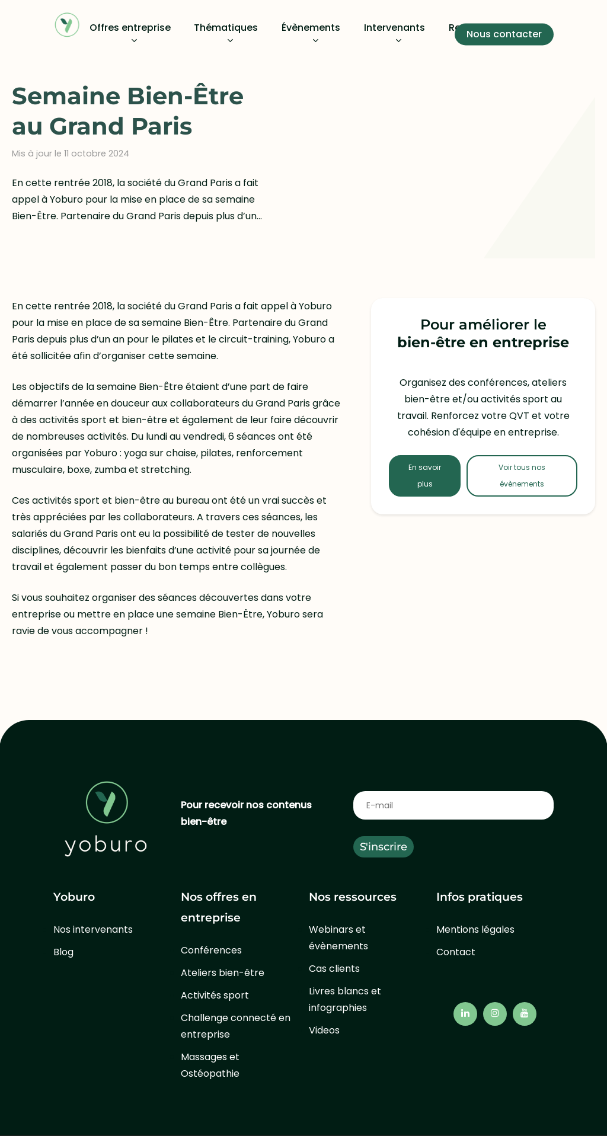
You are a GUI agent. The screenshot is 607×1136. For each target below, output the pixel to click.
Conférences (211, 950)
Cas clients (334, 968)
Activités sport (215, 995)
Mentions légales (475, 929)
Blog (63, 952)
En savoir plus (424, 475)
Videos (324, 1030)
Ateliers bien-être (222, 973)
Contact (455, 952)
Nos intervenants (93, 929)
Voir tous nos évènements (522, 475)
